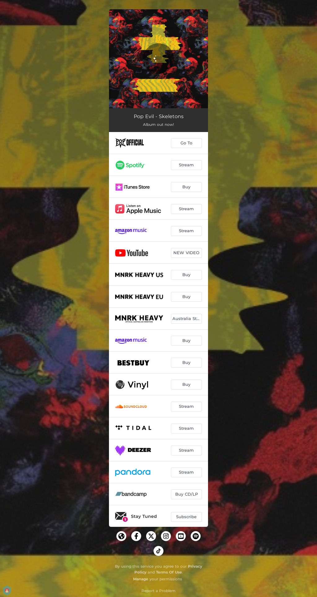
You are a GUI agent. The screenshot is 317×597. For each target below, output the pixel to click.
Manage (140, 579)
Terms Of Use (169, 572)
